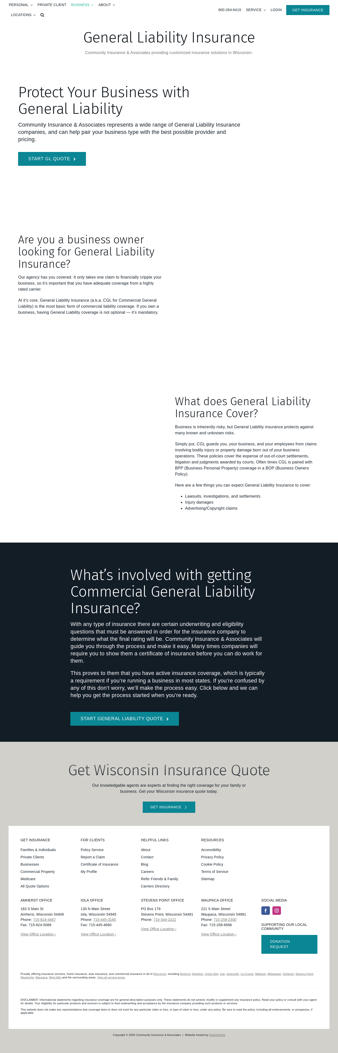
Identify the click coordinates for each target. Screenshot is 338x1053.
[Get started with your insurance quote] (169, 807)
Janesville (232, 973)
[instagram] (276, 910)
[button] (42, 15)
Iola (222, 973)
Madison (260, 973)
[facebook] (265, 910)
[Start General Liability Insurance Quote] (52, 159)
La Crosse (247, 973)
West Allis (55, 977)
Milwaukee (274, 973)
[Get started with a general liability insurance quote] (124, 719)
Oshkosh (288, 973)
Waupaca (41, 977)
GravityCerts (217, 1034)
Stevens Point (304, 973)
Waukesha (27, 977)
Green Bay (211, 973)
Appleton (197, 973)
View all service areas (111, 977)
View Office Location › (38, 934)
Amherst (185, 973)
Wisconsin (159, 973)
